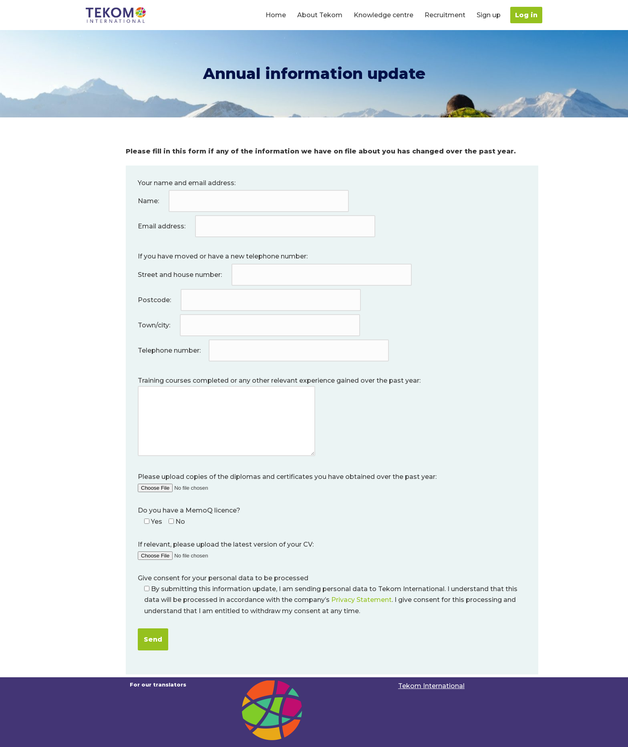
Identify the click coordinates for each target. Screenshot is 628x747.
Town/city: (250, 325)
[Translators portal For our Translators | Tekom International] (116, 15)
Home (276, 15)
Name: (244, 201)
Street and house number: (275, 275)
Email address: (257, 226)
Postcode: (250, 300)
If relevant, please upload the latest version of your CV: (226, 550)
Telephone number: (264, 350)
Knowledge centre (383, 15)
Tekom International (431, 686)
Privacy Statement (361, 600)
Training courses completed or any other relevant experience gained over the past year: (279, 417)
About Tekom (319, 15)
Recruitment (445, 15)
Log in (526, 15)
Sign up (489, 15)
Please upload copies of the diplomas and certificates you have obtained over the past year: (287, 482)
